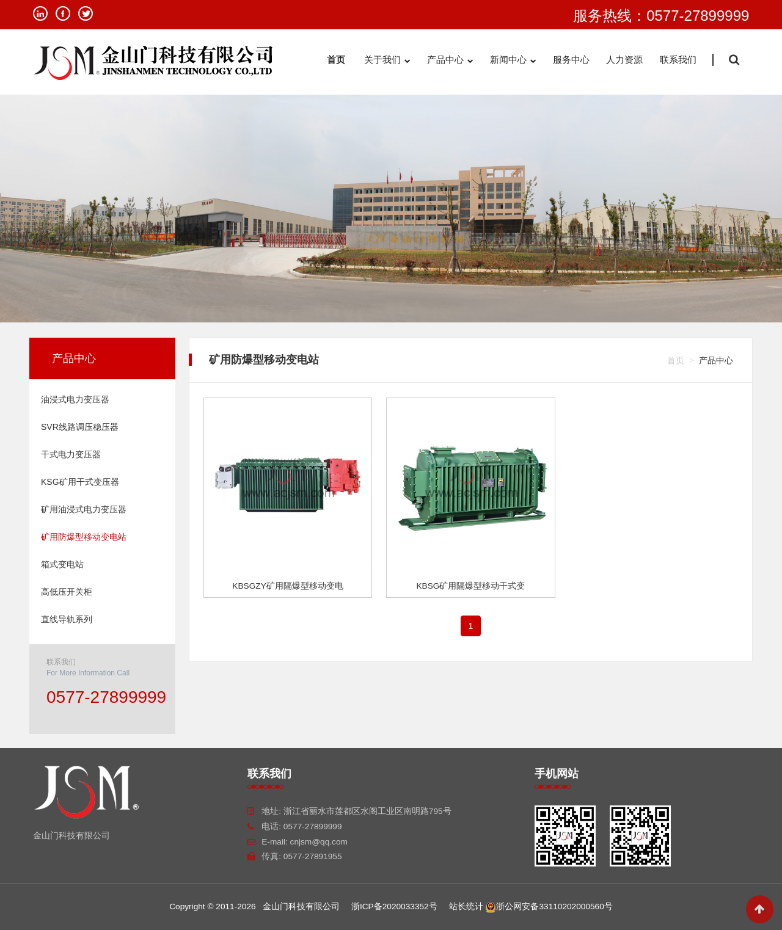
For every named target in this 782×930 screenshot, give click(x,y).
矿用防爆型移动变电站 (83, 537)
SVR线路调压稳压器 (80, 427)
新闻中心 (513, 61)
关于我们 (387, 61)
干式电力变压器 (71, 454)
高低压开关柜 (66, 592)
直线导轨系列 (66, 619)
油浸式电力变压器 (75, 399)
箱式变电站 (62, 564)
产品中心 (450, 61)
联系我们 (678, 60)
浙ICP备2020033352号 (394, 906)
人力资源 (624, 60)
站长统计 (466, 906)
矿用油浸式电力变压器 (83, 509)
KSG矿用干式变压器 (80, 482)
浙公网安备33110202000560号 (548, 906)
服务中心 (571, 60)
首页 (337, 60)
